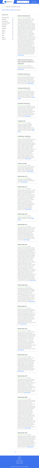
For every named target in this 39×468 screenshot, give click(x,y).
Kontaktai (19, 459)
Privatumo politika (19, 463)
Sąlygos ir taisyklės (19, 461)
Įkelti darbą (34, 1)
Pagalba (19, 457)
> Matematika (8, 6)
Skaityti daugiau (21, 55)
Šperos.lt (3, 6)
